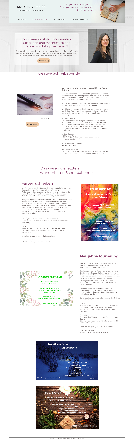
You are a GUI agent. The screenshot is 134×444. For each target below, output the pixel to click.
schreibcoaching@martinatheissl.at (90, 153)
